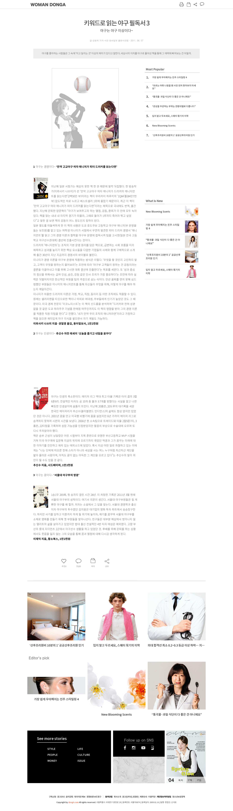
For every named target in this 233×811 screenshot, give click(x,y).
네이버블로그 (152, 747)
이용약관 (151, 796)
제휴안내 (143, 796)
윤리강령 (69, 796)
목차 (180, 780)
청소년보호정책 (178, 796)
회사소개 (117, 796)
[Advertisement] (77, 359)
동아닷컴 (108, 797)
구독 (189, 780)
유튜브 (143, 747)
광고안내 (60, 796)
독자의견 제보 (79, 796)
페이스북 (125, 747)
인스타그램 (133, 747)
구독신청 (52, 796)
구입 (199, 780)
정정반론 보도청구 (94, 796)
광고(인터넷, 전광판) (130, 796)
